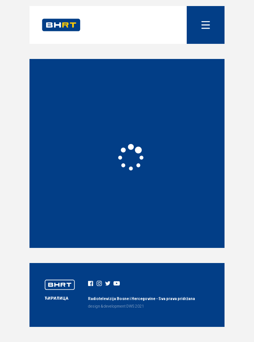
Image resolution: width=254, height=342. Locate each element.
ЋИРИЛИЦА (56, 298)
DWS (130, 306)
